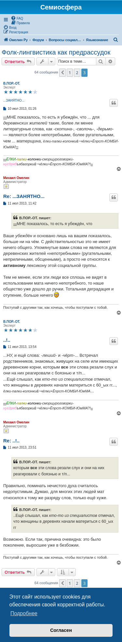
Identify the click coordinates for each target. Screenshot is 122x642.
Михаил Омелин (16, 178)
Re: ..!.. (11, 440)
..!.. (6, 340)
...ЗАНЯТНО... (13, 100)
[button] (62, 72)
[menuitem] (17, 18)
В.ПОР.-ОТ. (11, 83)
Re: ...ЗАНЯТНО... (24, 196)
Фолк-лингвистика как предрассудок (56, 52)
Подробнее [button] (23, 613)
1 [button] (70, 72)
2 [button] (77, 72)
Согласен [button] (61, 630)
